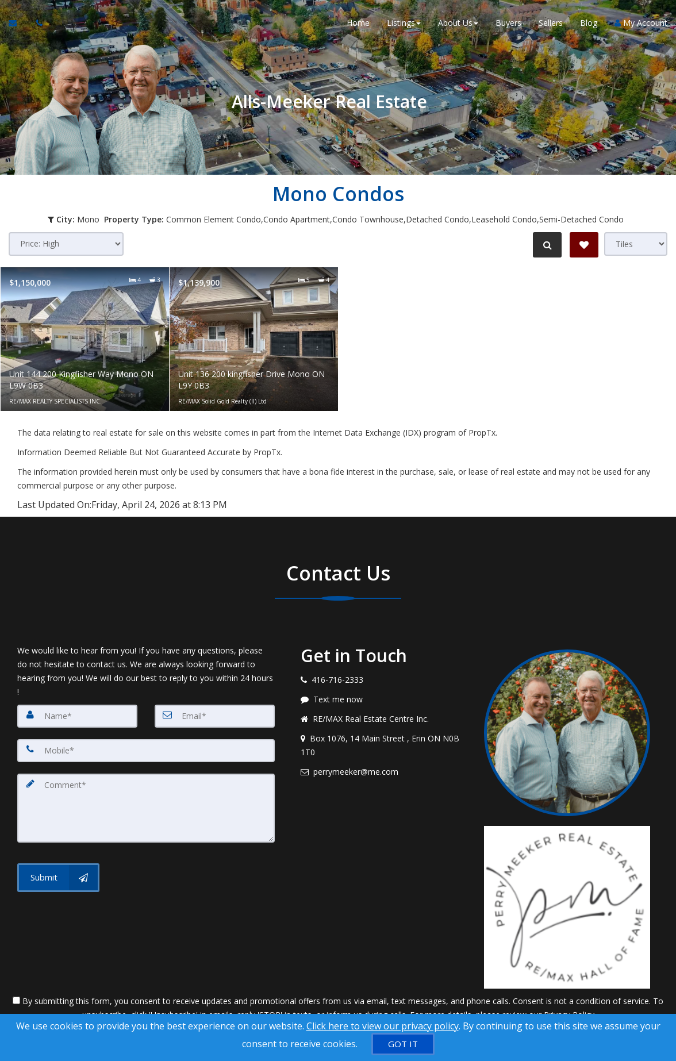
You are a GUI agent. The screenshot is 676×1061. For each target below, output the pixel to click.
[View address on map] (384, 745)
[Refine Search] (547, 244)
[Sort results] (66, 244)
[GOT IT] (403, 1044)
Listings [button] (404, 22)
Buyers (508, 22)
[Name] (77, 716)
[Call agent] (36, 23)
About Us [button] (458, 22)
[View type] (635, 244)
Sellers (551, 22)
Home (358, 22)
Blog (588, 22)
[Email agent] (384, 772)
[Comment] (146, 808)
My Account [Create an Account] (640, 22)
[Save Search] (584, 244)
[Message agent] (384, 699)
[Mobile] (146, 750)
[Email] (215, 716)
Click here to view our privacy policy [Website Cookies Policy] (382, 1026)
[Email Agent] (18, 23)
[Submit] (58, 877)
